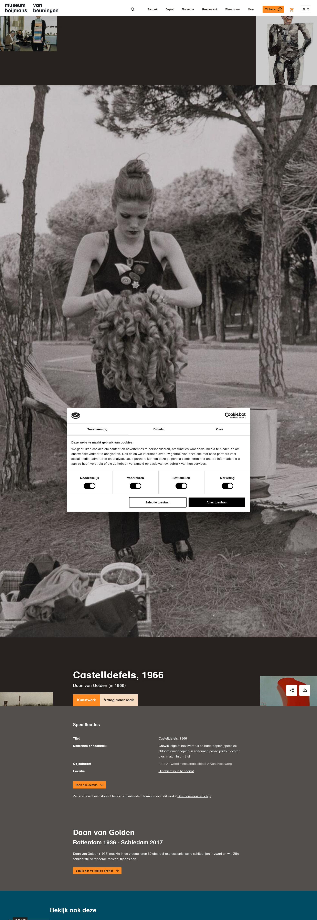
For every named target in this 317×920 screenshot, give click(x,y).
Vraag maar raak (119, 639)
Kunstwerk (86, 639)
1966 (119, 623)
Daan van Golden (90, 623)
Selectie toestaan (157, 502)
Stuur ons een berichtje (194, 734)
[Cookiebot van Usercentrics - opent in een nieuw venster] (228, 415)
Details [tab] (159, 429)
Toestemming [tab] (97, 429)
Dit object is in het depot (176, 709)
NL (306, 9)
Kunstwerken (53, 26)
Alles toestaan (217, 502)
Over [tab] (219, 429)
